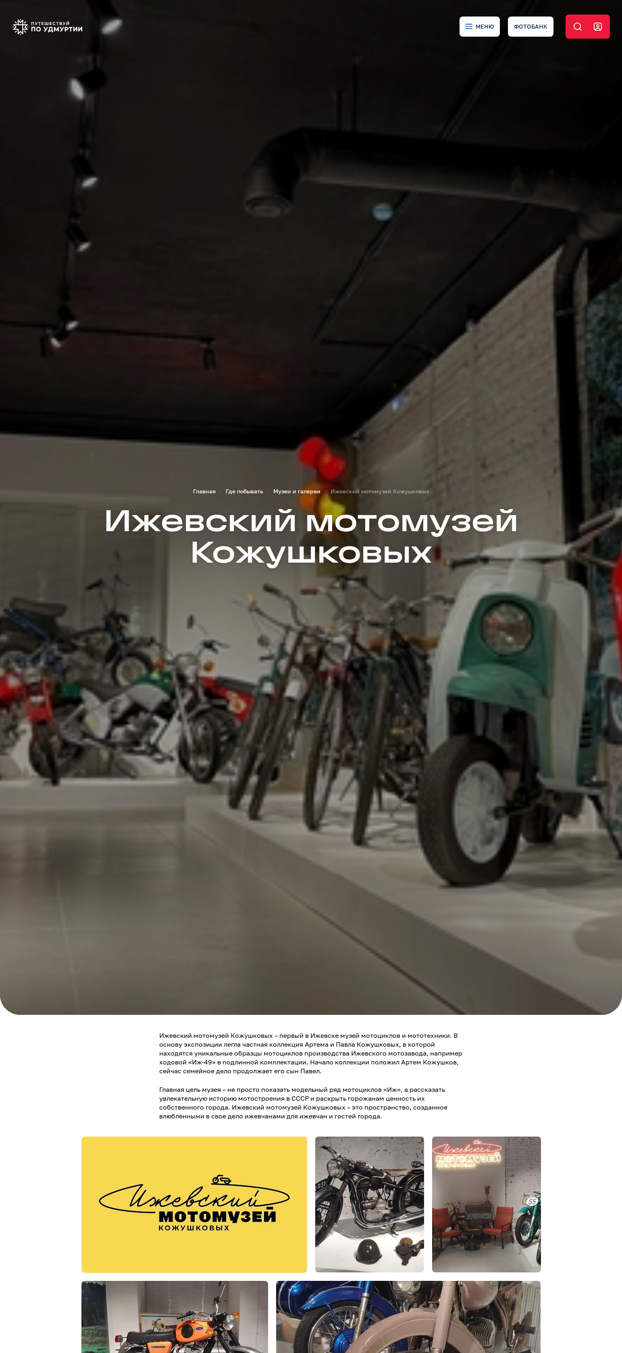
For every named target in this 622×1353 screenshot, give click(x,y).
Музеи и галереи (296, 491)
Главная (204, 491)
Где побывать (244, 491)
